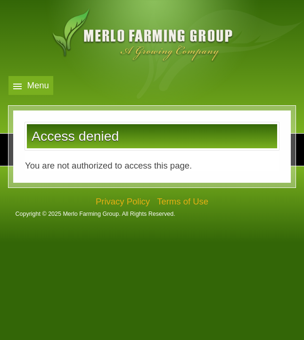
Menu (38, 85)
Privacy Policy (123, 201)
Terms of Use (182, 201)
